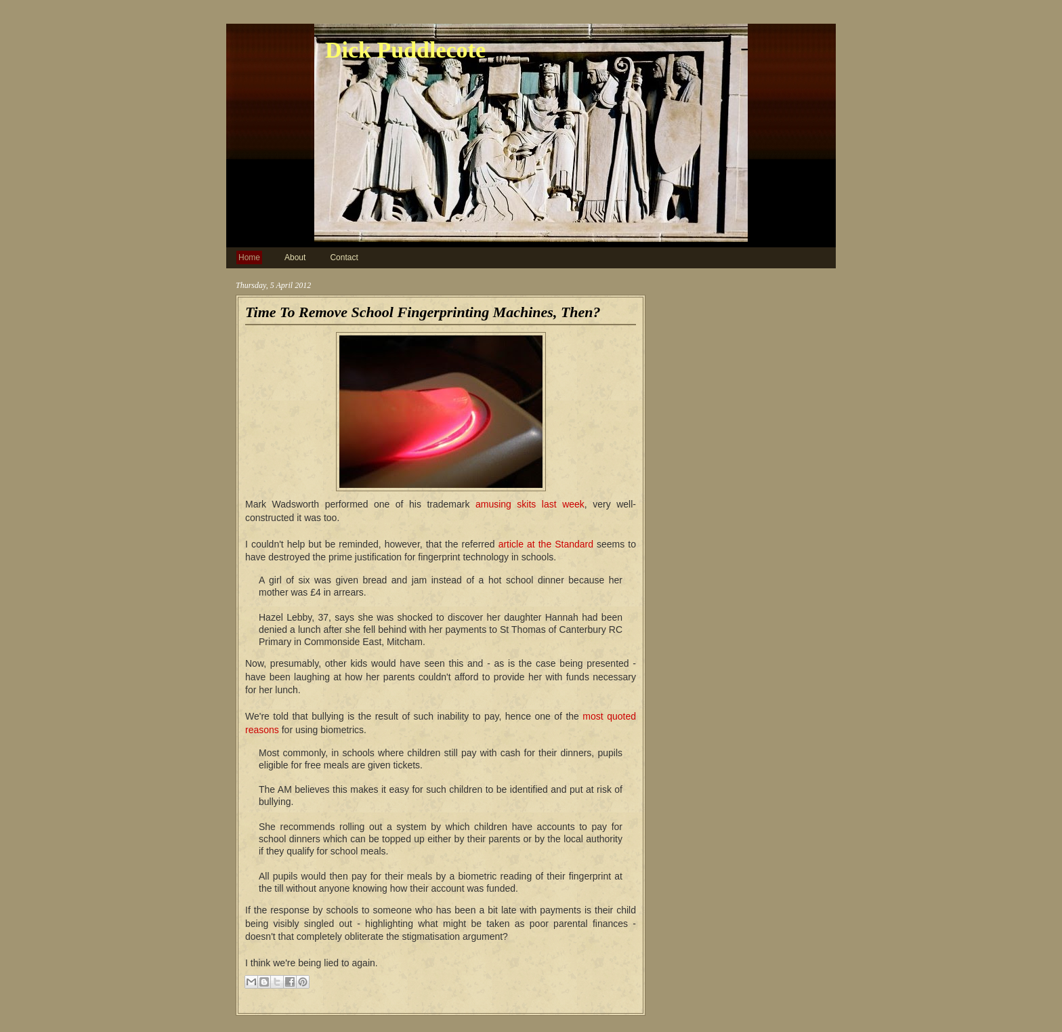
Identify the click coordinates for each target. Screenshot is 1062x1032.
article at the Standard (545, 544)
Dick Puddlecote (405, 49)
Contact (344, 257)
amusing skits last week (530, 504)
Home (249, 257)
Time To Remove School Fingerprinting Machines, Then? (423, 312)
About (294, 257)
